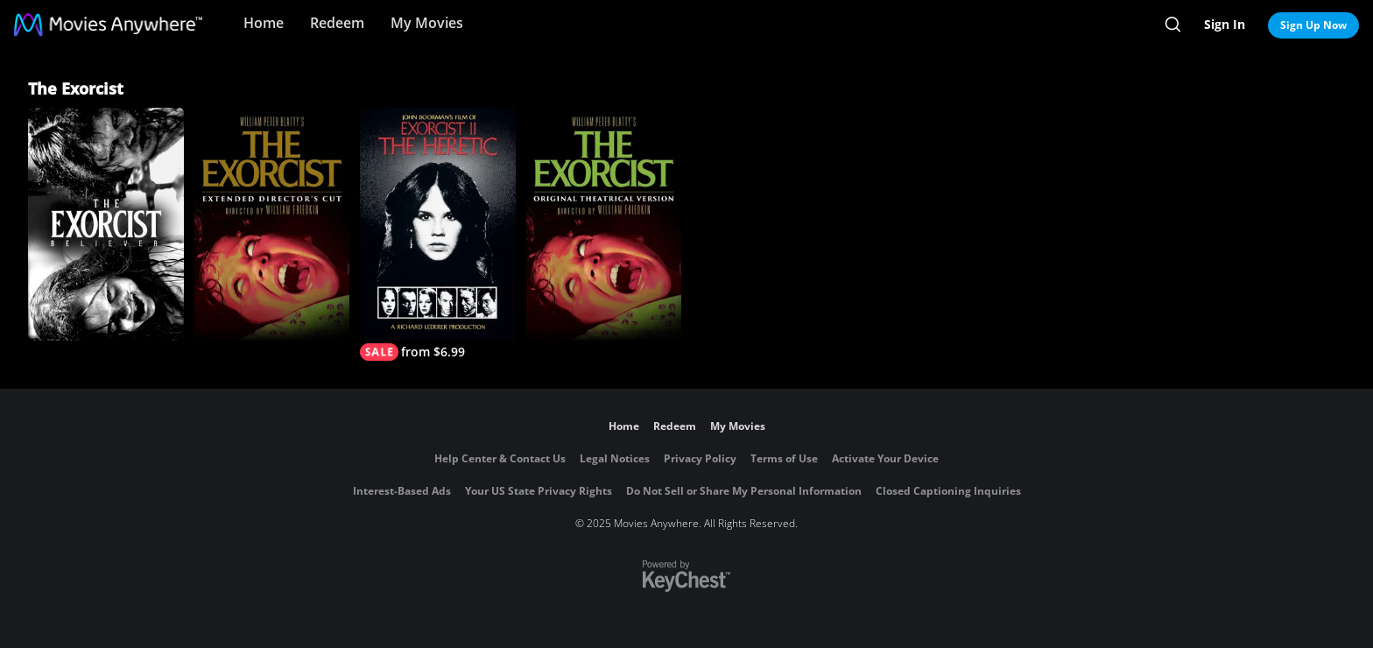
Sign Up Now (1313, 25)
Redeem (337, 22)
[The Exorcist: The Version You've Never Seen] (272, 224)
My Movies (427, 22)
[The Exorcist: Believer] (106, 224)
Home (263, 22)
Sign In (1224, 24)
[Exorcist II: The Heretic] (438, 234)
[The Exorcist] (604, 224)
